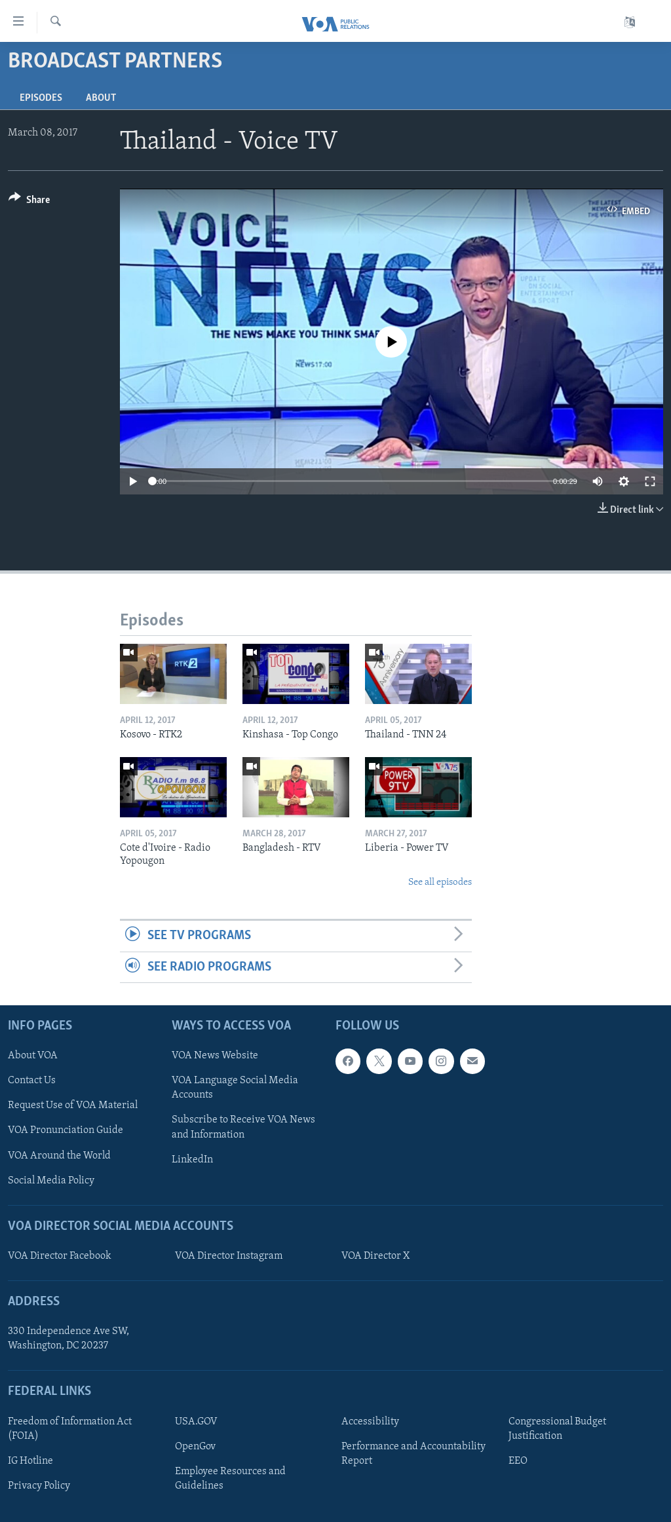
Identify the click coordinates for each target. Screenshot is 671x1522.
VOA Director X (375, 1256)
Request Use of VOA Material (73, 1105)
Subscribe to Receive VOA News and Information (243, 1127)
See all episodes (440, 882)
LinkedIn (192, 1160)
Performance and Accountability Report (413, 1453)
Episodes (41, 98)
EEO (517, 1461)
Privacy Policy (39, 1486)
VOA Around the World (59, 1156)
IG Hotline (30, 1461)
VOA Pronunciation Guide (65, 1130)
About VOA (33, 1055)
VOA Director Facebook (59, 1256)
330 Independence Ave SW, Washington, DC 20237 (68, 1338)
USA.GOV (196, 1422)
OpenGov (195, 1446)
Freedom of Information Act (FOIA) (70, 1429)
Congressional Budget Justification (557, 1429)
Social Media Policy (51, 1181)
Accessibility (370, 1422)
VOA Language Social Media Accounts (235, 1087)
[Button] (29, 202)
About (101, 98)
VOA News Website (215, 1055)
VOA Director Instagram (228, 1256)
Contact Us (32, 1080)
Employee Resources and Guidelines (230, 1478)
